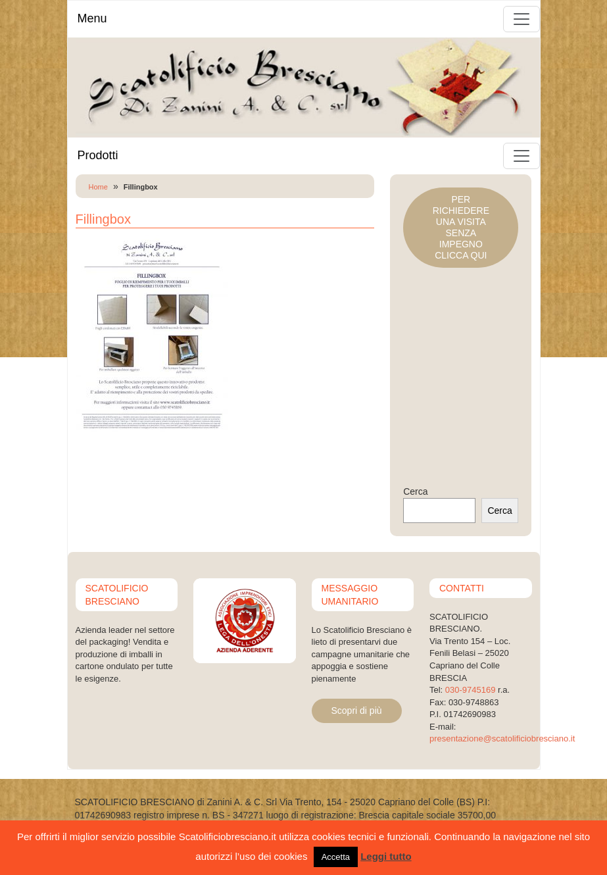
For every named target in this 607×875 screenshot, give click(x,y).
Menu (92, 18)
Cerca (415, 491)
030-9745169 (470, 690)
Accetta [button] (336, 857)
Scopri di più (356, 710)
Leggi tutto (385, 856)
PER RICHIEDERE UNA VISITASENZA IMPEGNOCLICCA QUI (461, 227)
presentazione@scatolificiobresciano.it (502, 738)
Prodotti (98, 155)
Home (98, 187)
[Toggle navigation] (521, 19)
